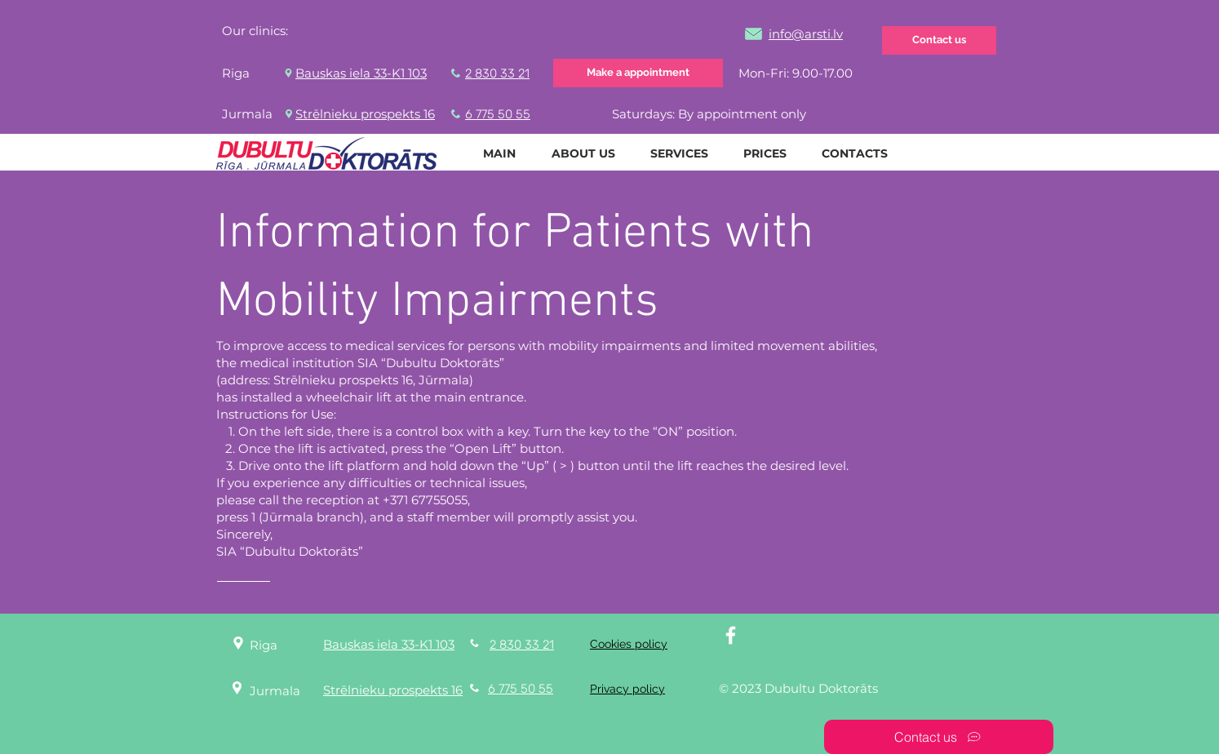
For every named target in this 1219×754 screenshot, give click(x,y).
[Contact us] (939, 40)
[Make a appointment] (638, 73)
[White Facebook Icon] (730, 635)
